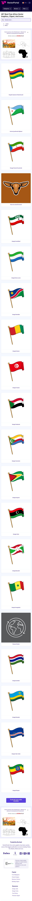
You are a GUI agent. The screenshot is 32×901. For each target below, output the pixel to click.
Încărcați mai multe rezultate (16, 800)
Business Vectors (16, 879)
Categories (7, 9)
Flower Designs (15, 877)
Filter (25, 9)
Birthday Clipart (15, 881)
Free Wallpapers (16, 874)
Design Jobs (15, 888)
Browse (17, 9)
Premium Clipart (16, 895)
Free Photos (15, 893)
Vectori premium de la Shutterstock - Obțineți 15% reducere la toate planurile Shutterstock (15, 32)
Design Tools (15, 891)
